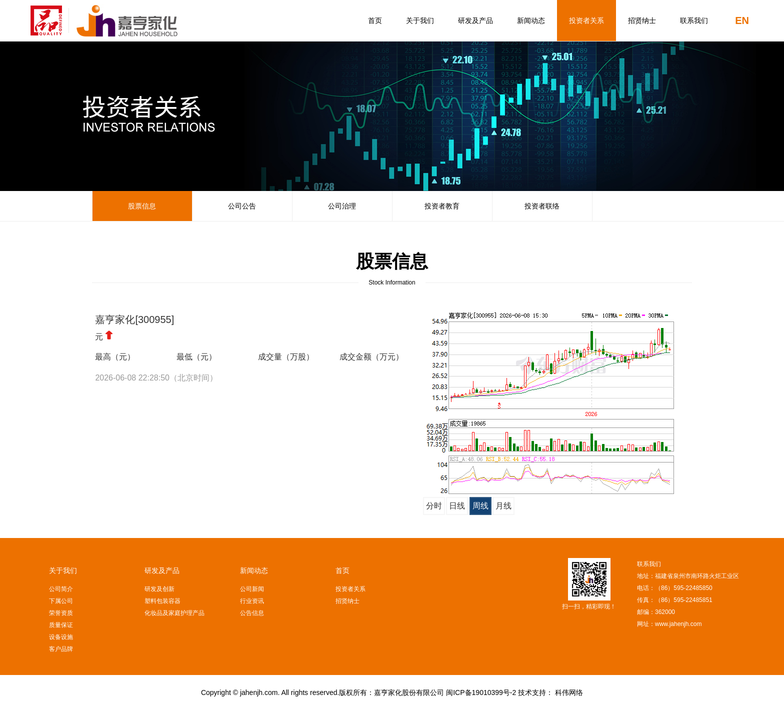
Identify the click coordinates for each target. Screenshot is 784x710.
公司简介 (61, 589)
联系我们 (694, 20)
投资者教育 (442, 206)
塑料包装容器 (162, 601)
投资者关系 (586, 20)
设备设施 (61, 637)
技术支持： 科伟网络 (550, 692)
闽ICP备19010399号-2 (481, 692)
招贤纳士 (642, 20)
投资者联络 (542, 206)
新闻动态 (531, 20)
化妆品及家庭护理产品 (174, 613)
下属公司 (61, 601)
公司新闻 (252, 589)
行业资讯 (252, 601)
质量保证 (61, 625)
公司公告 (242, 206)
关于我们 (420, 20)
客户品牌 (61, 649)
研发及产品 (475, 20)
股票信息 (142, 206)
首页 (375, 20)
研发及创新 (159, 589)
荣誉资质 (61, 613)
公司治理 (342, 206)
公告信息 (252, 613)
